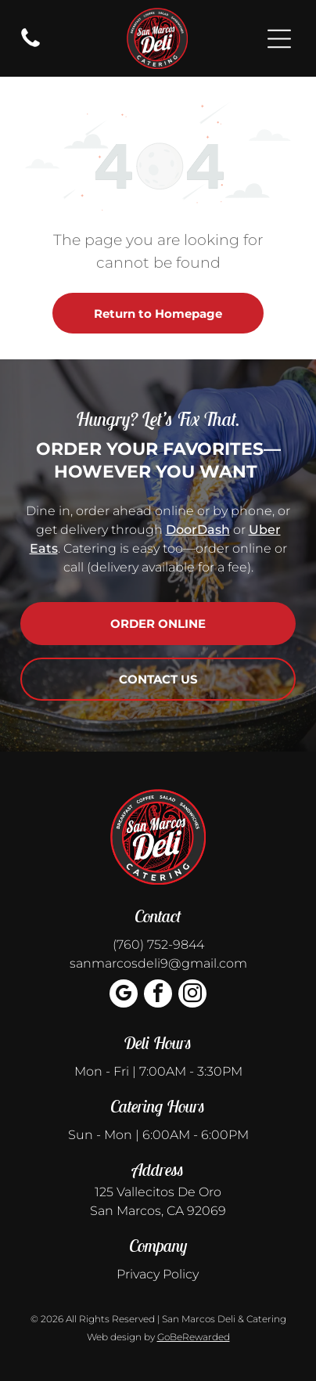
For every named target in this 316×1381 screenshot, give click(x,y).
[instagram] (192, 995)
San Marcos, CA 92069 (158, 1210)
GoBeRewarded (193, 1337)
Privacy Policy (158, 1274)
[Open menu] (279, 39)
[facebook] (158, 995)
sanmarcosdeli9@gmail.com (158, 963)
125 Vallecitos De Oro (158, 1191)
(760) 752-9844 (158, 944)
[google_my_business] (124, 995)
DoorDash (198, 529)
